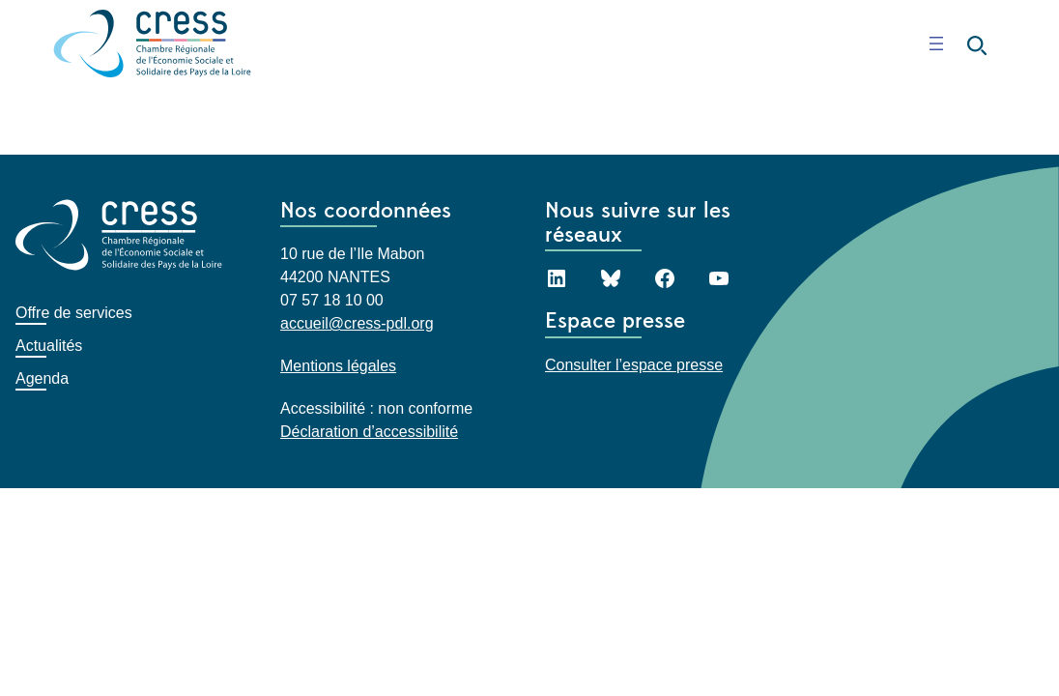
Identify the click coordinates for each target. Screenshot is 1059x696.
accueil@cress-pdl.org (357, 323)
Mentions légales (338, 366)
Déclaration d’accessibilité (369, 431)
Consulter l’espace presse (634, 364)
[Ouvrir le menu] (936, 43)
